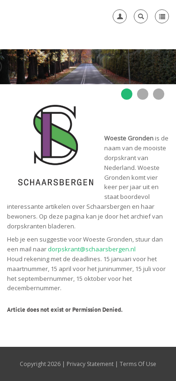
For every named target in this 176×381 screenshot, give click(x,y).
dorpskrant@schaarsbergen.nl (92, 249)
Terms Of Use (138, 364)
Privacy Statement (90, 364)
